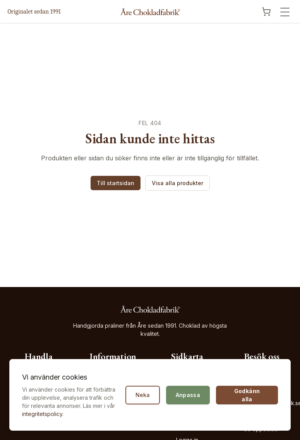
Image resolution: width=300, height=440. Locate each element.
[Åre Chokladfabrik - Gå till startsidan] (150, 11)
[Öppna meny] (285, 12)
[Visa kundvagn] (266, 11)
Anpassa (188, 395)
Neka (142, 395)
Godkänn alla (247, 395)
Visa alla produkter (177, 183)
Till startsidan (115, 183)
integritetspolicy (42, 414)
